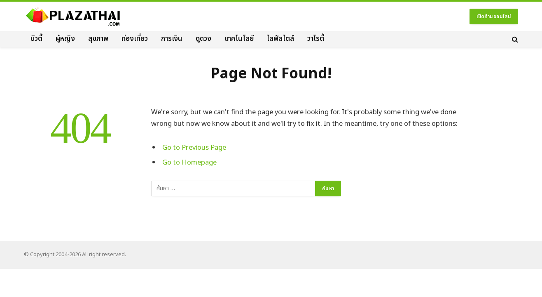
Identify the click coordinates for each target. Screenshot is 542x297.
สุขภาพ (98, 38)
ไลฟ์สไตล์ (280, 38)
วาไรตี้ (315, 38)
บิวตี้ (36, 38)
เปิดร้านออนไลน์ (494, 16)
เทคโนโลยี (239, 38)
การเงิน (171, 38)
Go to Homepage (189, 162)
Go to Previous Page (194, 147)
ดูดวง (203, 38)
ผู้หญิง (65, 38)
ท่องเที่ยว (134, 38)
